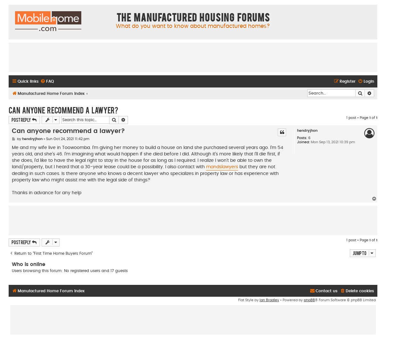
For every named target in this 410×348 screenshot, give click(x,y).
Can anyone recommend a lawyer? (63, 110)
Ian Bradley (269, 300)
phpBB (309, 300)
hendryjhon (307, 130)
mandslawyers (222, 167)
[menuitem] (47, 81)
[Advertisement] (193, 57)
